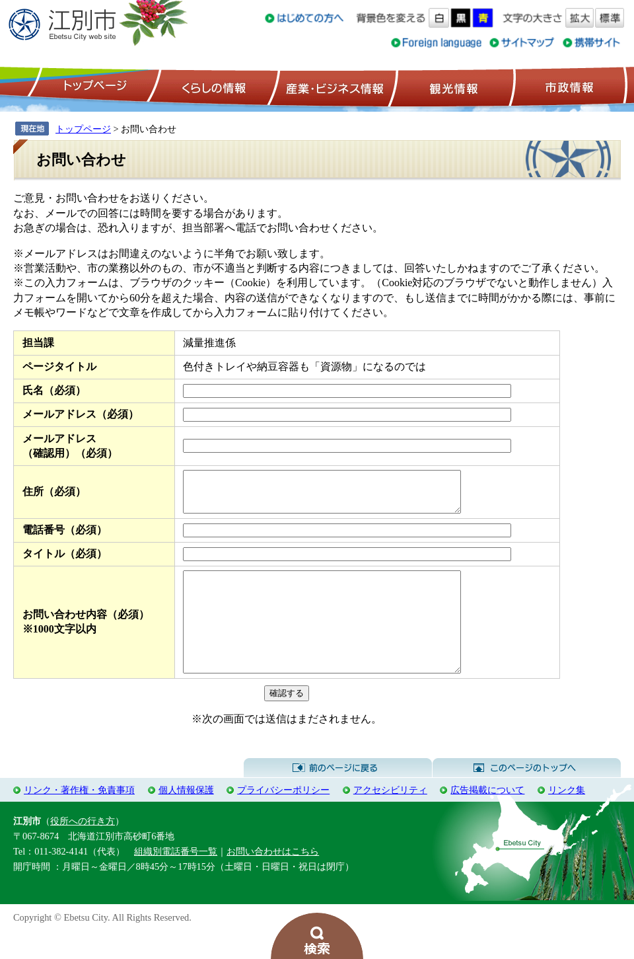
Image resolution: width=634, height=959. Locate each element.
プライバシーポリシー (283, 817)
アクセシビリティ (390, 817)
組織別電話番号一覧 (175, 879)
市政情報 (568, 86)
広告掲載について (487, 817)
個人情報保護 (186, 817)
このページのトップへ (527, 796)
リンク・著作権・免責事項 (79, 817)
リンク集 (566, 817)
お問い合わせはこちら (273, 879)
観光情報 (452, 86)
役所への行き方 (82, 848)
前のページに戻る (338, 796)
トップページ (93, 86)
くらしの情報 (213, 86)
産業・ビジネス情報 (332, 86)
